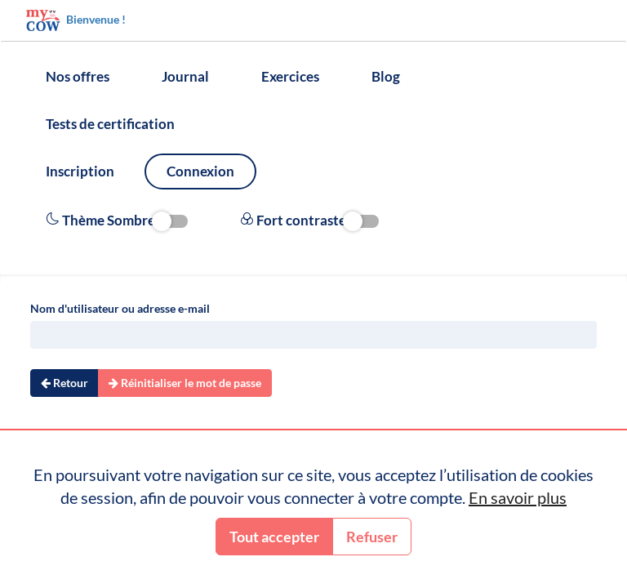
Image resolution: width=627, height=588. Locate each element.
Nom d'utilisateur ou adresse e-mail (120, 308)
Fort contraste (309, 220)
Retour (64, 383)
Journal (185, 76)
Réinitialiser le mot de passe (185, 383)
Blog (385, 76)
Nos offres (77, 76)
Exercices (290, 76)
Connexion (200, 171)
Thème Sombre (117, 220)
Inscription (80, 171)
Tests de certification (110, 123)
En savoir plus (518, 497)
